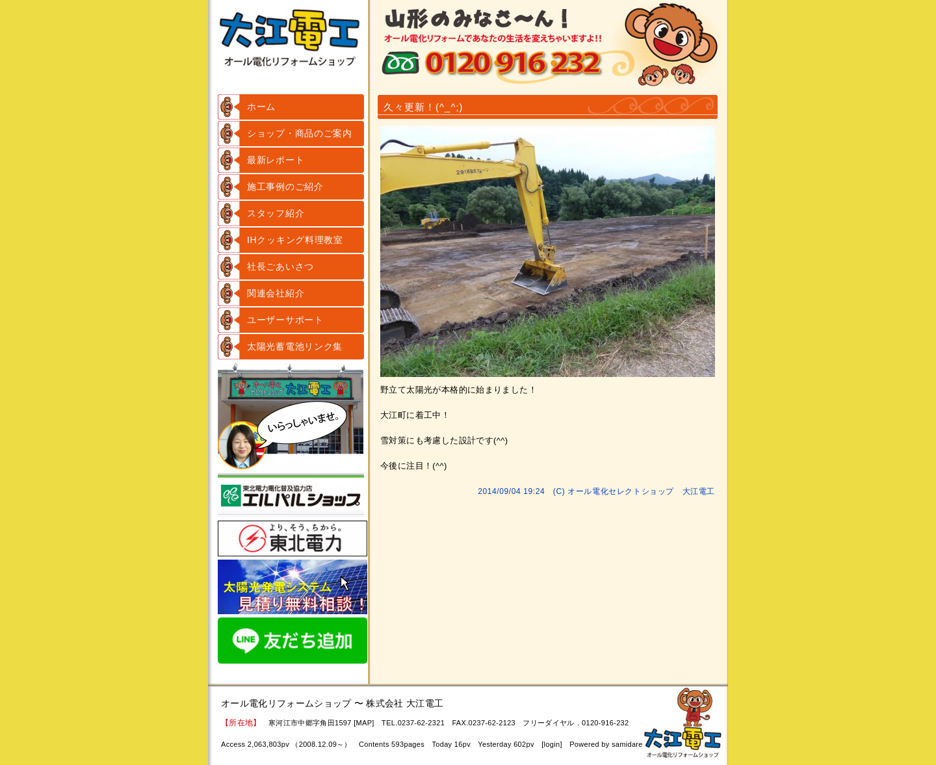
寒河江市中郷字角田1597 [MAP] (321, 723)
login (552, 744)
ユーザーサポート (285, 320)
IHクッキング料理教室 (295, 240)
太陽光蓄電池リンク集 (295, 346)
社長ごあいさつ (280, 266)
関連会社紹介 (275, 293)
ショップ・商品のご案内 (299, 133)
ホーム (261, 106)
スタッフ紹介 (275, 213)
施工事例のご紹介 (285, 186)
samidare (627, 744)
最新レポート (275, 160)
